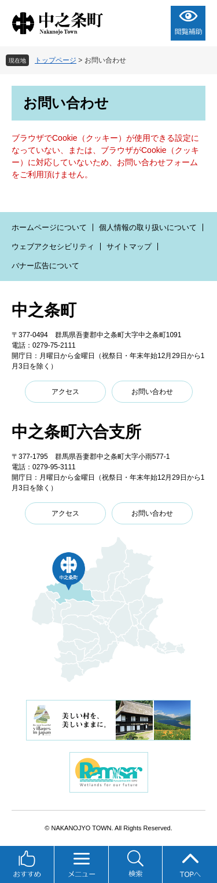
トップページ (55, 60)
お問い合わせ (152, 392)
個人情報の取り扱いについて (148, 227)
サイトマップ (129, 246)
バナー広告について (45, 265)
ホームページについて (49, 227)
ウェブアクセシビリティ (53, 246)
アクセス (65, 392)
